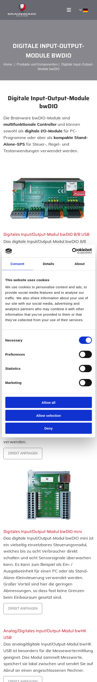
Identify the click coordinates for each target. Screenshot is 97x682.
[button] (64, 10)
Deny (48, 428)
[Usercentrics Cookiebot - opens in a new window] (72, 251)
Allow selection (48, 415)
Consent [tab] (17, 263)
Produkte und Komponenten (37, 64)
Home (8, 64)
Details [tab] (48, 263)
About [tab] (80, 263)
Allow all (48, 402)
